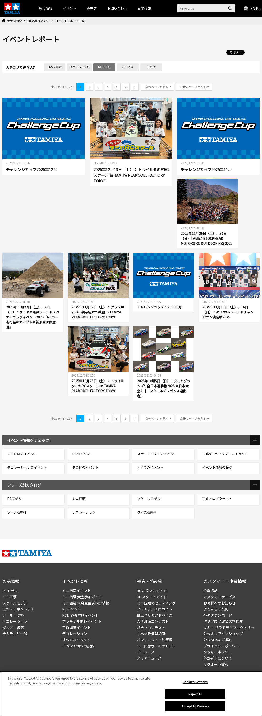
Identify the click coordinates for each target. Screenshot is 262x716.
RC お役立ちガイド (152, 590)
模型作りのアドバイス (154, 615)
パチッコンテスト (151, 627)
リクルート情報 (215, 664)
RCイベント (71, 608)
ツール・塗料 (13, 615)
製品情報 (45, 8)
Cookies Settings (195, 682)
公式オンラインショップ (223, 633)
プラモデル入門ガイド (154, 608)
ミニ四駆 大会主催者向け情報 (85, 602)
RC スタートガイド (152, 596)
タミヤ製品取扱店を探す (223, 621)
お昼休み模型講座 (151, 633)
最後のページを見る (193, 87)
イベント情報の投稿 (78, 645)
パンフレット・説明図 (155, 639)
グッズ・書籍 (13, 627)
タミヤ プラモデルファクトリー (228, 627)
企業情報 (210, 590)
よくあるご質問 (215, 608)
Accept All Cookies (195, 706)
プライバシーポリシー (221, 645)
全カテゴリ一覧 (14, 633)
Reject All (195, 694)
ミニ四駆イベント (76, 590)
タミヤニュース (149, 658)
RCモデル (10, 590)
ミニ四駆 (9, 596)
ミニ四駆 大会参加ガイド (82, 596)
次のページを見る (156, 87)
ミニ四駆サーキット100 (156, 645)
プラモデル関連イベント (81, 621)
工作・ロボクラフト (18, 608)
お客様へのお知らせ (219, 602)
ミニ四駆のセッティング (156, 602)
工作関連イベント (76, 627)
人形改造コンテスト (153, 621)
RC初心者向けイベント (80, 615)
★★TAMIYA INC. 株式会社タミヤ (28, 21)
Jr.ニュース (146, 651)
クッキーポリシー (217, 651)
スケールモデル (14, 602)
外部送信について (217, 658)
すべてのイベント (76, 639)
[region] (131, 693)
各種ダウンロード (217, 615)
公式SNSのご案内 (217, 639)
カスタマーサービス (219, 596)
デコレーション (14, 621)
